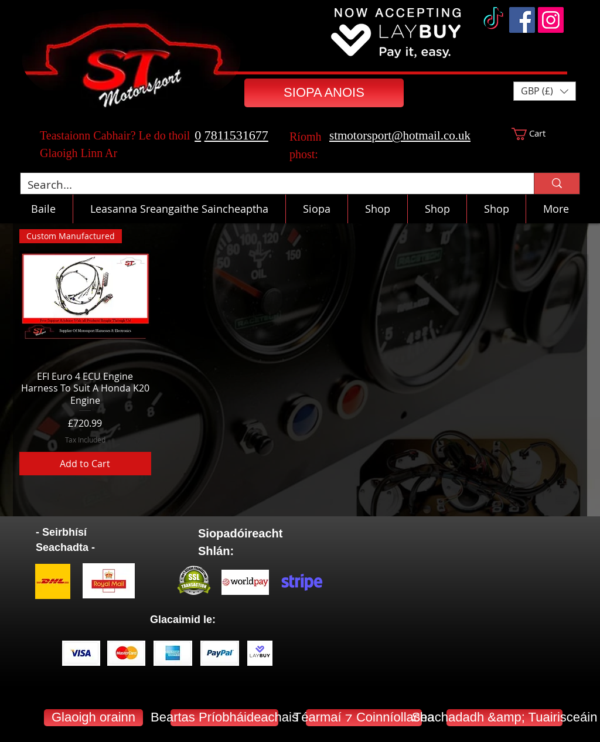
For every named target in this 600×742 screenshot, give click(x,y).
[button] (544, 91)
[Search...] (268, 185)
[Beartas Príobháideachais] (224, 717)
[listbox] (544, 91)
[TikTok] (493, 20)
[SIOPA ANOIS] (324, 93)
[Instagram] (551, 20)
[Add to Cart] (85, 463)
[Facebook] (522, 20)
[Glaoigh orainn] (93, 717)
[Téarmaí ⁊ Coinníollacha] (364, 717)
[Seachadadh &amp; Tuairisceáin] (504, 717)
